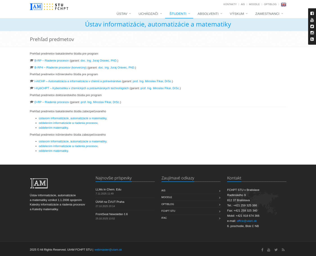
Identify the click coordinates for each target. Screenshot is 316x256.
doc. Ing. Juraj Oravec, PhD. (99, 60)
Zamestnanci (267, 13)
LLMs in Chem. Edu (108, 189)
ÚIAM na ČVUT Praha (110, 201)
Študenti (178, 13)
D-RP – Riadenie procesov (51, 102)
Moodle (254, 4)
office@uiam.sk (247, 221)
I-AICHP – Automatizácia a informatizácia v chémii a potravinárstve (77, 81)
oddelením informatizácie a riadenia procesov (68, 123)
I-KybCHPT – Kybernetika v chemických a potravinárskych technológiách (81, 88)
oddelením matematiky (53, 127)
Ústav (122, 13)
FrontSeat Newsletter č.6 (112, 214)
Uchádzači (148, 13)
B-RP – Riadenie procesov (51, 60)
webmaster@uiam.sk (108, 249)
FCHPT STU (168, 211)
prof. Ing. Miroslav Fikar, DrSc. (152, 81)
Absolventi (208, 13)
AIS (243, 4)
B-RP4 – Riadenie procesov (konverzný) (60, 67)
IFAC (164, 217)
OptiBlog (270, 4)
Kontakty (230, 4)
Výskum (237, 13)
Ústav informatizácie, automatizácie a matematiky (158, 24)
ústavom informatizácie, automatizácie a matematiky (72, 118)
